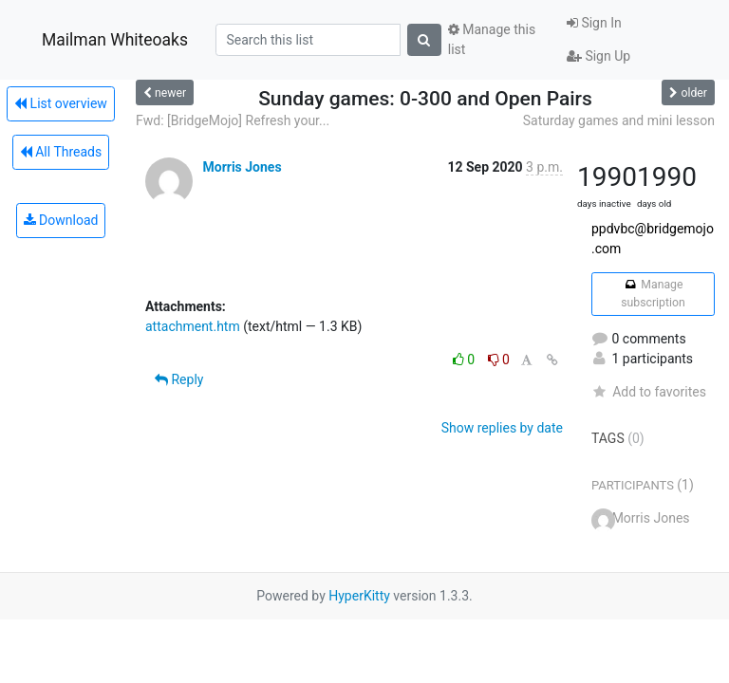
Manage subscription (652, 293)
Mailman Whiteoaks (115, 39)
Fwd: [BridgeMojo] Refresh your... (232, 120)
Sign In (594, 22)
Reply (179, 379)
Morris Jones (241, 167)
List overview (60, 103)
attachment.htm (192, 326)
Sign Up (598, 56)
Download (61, 220)
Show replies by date (502, 427)
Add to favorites (648, 391)
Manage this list (491, 39)
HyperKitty (359, 595)
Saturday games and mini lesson (619, 120)
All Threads (61, 151)
